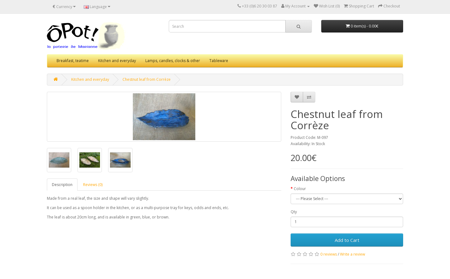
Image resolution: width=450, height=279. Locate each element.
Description (62, 184)
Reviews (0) (92, 184)
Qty (294, 211)
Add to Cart (347, 240)
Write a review (352, 254)
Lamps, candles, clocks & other (172, 60)
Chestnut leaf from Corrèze (146, 79)
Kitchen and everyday (117, 60)
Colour (300, 188)
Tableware (218, 60)
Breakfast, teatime (73, 60)
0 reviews (328, 254)
